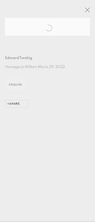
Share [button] (14, 108)
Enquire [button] (15, 89)
